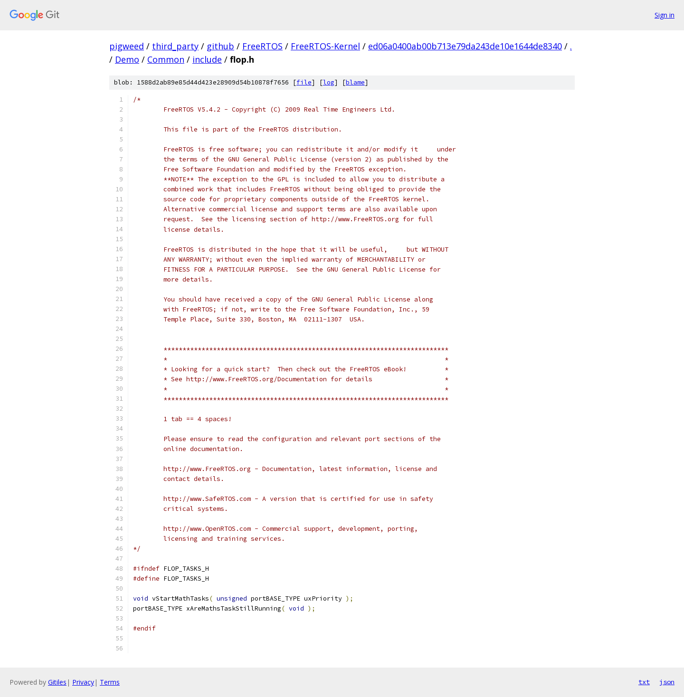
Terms (110, 682)
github (220, 46)
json (666, 682)
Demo (127, 59)
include (207, 59)
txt (644, 682)
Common (165, 59)
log (328, 82)
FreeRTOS (262, 46)
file (304, 82)
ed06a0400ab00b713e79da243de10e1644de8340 (465, 46)
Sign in (664, 14)
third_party (175, 46)
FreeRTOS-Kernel (325, 46)
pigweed (126, 46)
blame (355, 82)
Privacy (83, 682)
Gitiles (57, 682)
